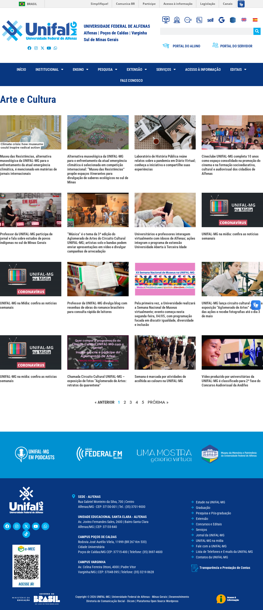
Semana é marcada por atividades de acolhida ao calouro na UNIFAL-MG (160, 378)
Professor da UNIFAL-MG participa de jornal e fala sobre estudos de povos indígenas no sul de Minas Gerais (26, 238)
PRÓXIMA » (158, 402)
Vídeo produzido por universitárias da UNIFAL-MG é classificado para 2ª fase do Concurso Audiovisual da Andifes (231, 380)
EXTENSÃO (137, 69)
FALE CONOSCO (131, 80)
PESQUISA (107, 69)
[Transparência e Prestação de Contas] (194, 567)
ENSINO (80, 69)
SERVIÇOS (166, 69)
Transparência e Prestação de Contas (225, 567)
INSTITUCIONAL (49, 69)
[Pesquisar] (257, 31)
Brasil (32, 4)
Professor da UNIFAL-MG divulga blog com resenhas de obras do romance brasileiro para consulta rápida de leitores (97, 307)
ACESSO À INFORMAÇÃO (203, 69)
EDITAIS (238, 69)
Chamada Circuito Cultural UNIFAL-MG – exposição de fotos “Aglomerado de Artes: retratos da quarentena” (96, 380)
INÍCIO (21, 69)
